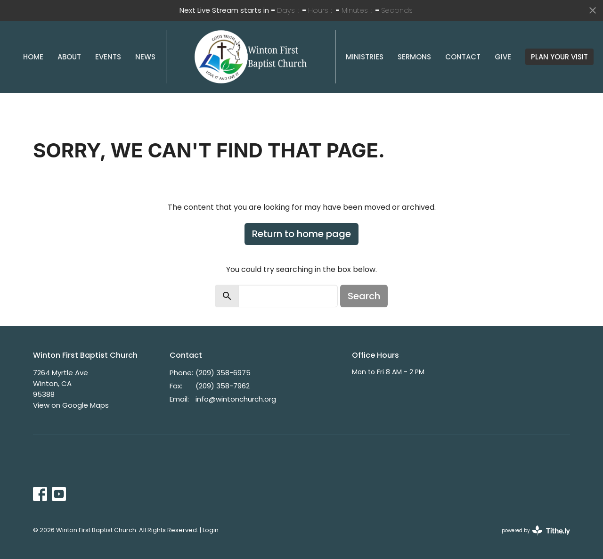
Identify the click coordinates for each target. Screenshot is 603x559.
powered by (536, 530)
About (69, 57)
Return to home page (301, 233)
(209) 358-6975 (223, 373)
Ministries (364, 57)
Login (211, 530)
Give (503, 57)
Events (108, 57)
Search (364, 296)
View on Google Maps (71, 405)
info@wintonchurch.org (236, 399)
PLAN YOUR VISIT (559, 57)
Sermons (414, 57)
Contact (463, 57)
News (145, 57)
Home (33, 57)
